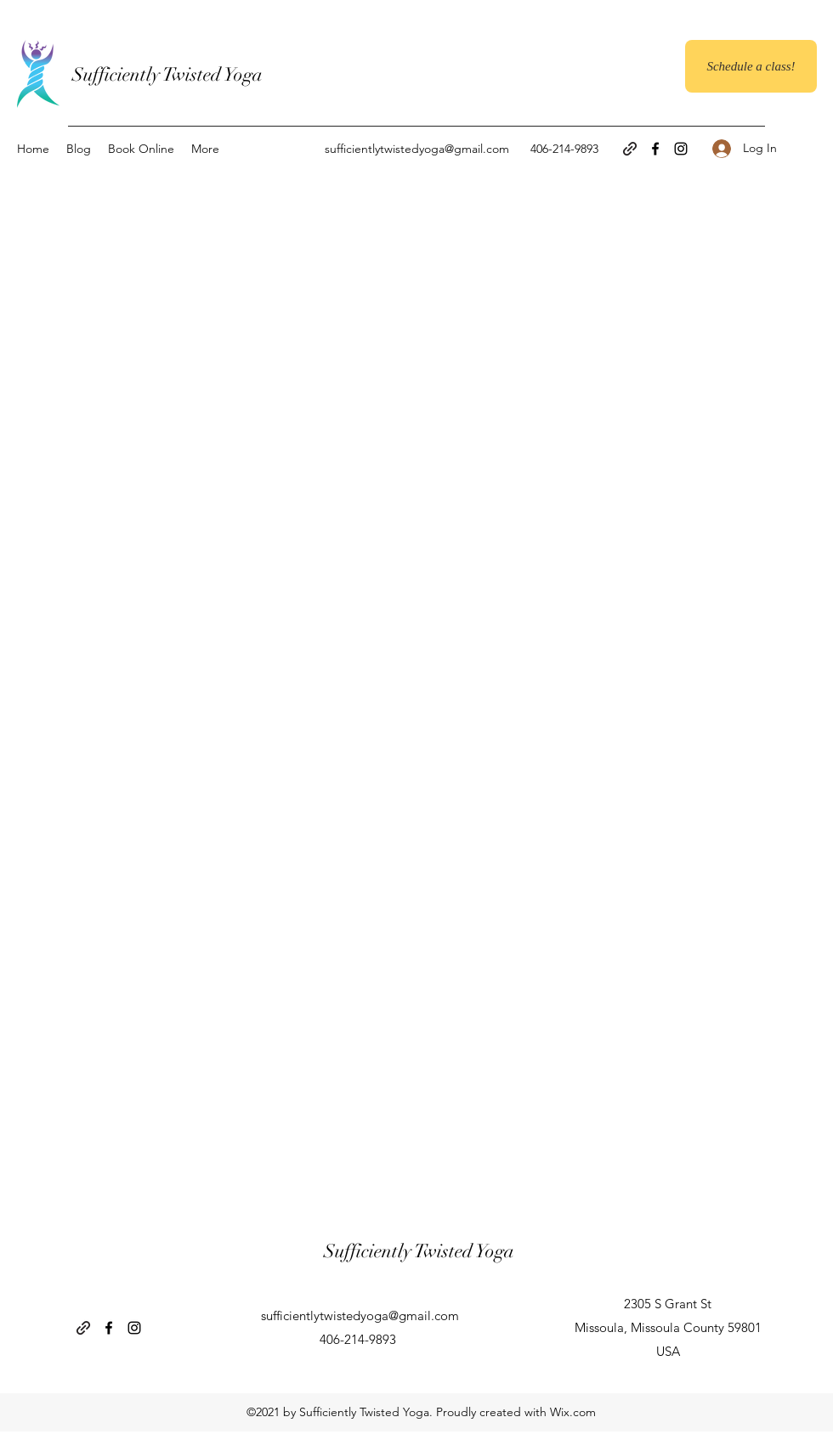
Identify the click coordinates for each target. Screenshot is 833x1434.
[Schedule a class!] (751, 66)
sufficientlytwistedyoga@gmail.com (417, 148)
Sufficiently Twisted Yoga (167, 74)
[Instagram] (680, 148)
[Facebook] (655, 148)
